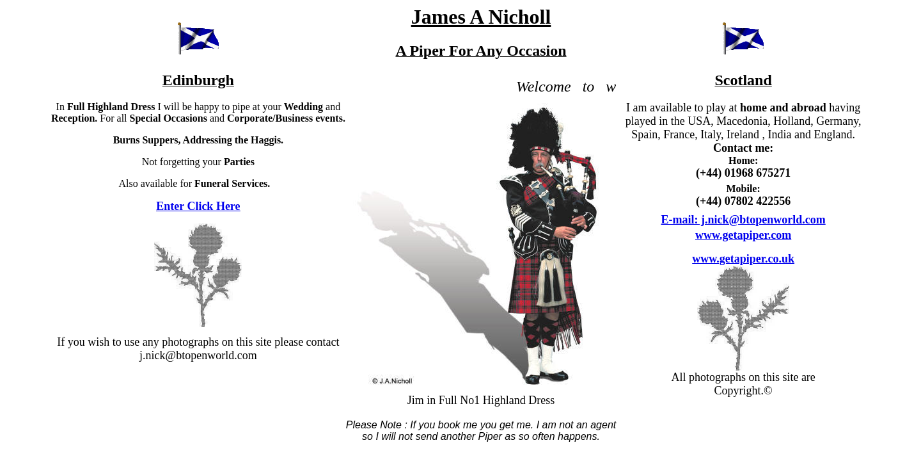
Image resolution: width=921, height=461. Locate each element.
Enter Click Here (198, 206)
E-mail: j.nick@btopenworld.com (743, 219)
